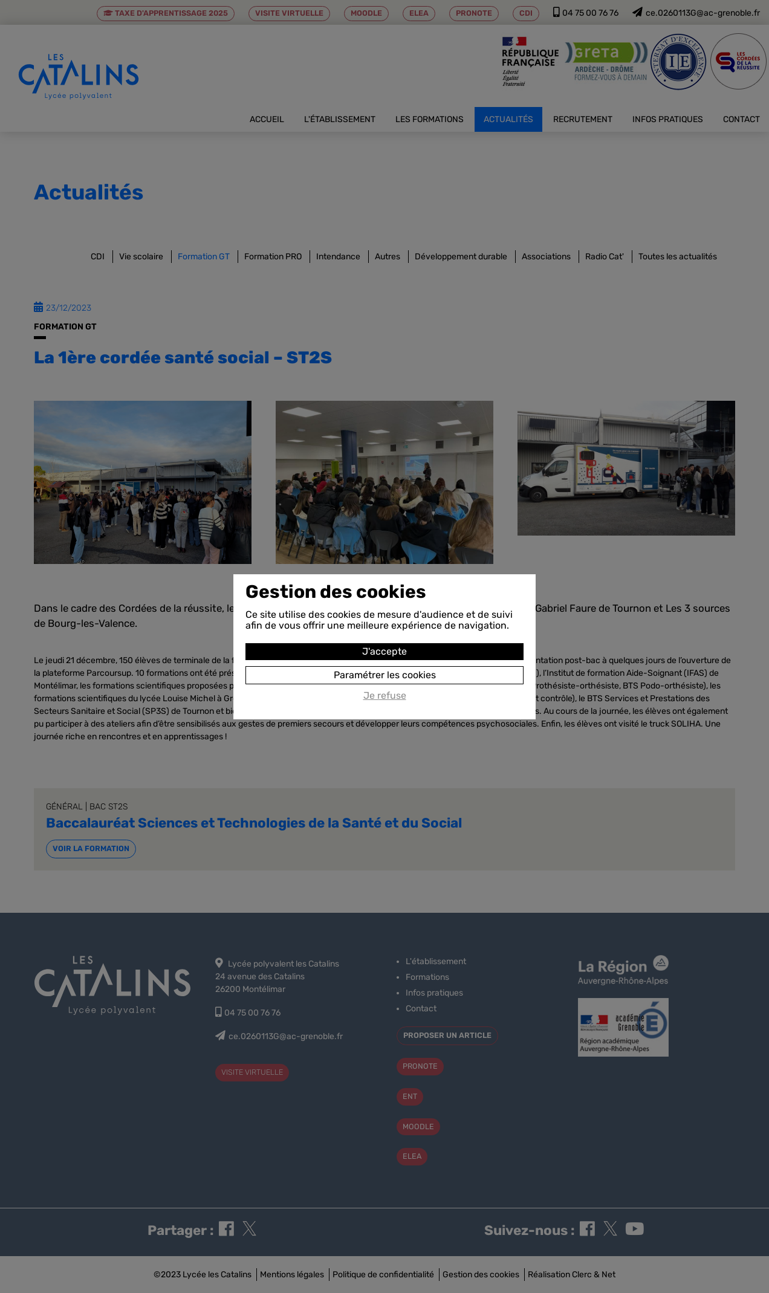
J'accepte (384, 651)
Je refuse (384, 695)
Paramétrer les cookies (385, 675)
